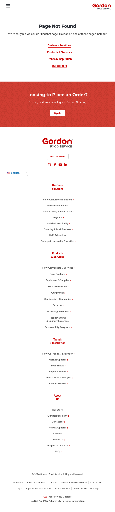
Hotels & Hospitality (57, 223)
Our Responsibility (57, 415)
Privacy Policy (62, 488)
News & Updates (57, 427)
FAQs (58, 451)
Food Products (57, 273)
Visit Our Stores (57, 156)
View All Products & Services (57, 267)
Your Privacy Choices (58, 496)
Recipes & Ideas (57, 383)
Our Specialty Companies (57, 298)
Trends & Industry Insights (57, 377)
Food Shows (57, 365)
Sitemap (94, 488)
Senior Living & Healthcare (57, 211)
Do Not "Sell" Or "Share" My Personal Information (57, 500)
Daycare (57, 217)
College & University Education (57, 241)
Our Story (57, 409)
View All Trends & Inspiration (57, 353)
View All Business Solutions (57, 199)
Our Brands (57, 292)
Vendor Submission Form (74, 482)
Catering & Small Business (57, 229)
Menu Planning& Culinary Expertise (57, 319)
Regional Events (57, 371)
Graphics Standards (57, 445)
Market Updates (57, 359)
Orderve (57, 305)
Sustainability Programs (57, 327)
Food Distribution (57, 286)
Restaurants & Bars (57, 205)
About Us (18, 482)
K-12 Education (57, 235)
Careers (57, 433)
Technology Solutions (57, 311)
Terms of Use (79, 488)
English (13, 172)
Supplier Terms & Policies (39, 488)
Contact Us (58, 439)
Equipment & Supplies (57, 280)
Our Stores (58, 421)
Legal (19, 488)
